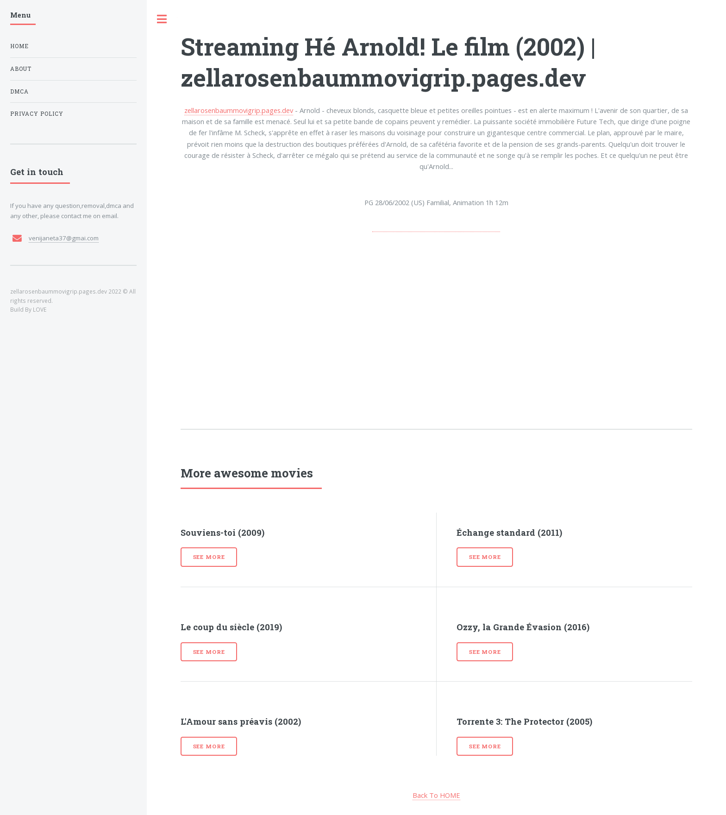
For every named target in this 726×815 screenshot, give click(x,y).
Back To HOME (436, 795)
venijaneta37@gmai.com (64, 238)
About (20, 68)
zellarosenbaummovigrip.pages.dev (238, 110)
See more (209, 556)
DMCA (19, 91)
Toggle (162, 19)
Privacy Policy (36, 113)
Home (19, 46)
